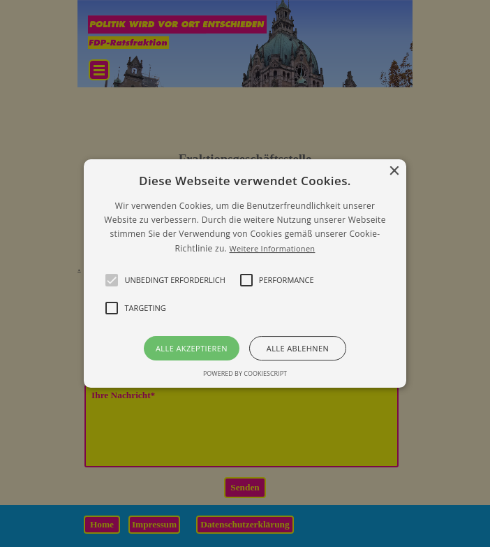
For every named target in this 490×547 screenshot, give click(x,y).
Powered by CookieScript (245, 373)
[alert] (245, 273)
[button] (245, 273)
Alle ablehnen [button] (298, 348)
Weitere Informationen (272, 248)
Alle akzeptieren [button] (192, 348)
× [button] (394, 171)
